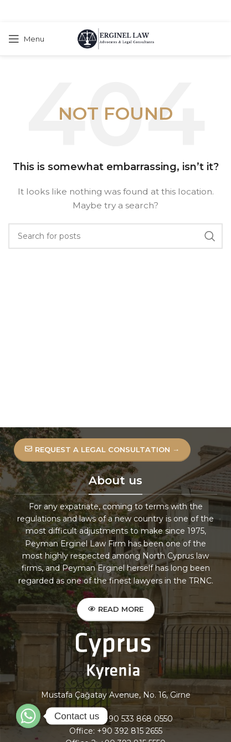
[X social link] (100, 11)
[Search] (115, 236)
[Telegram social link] (142, 11)
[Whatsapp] (28, 716)
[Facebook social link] (87, 11)
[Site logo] (116, 38)
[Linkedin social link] (128, 11)
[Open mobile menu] (26, 39)
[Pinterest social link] (114, 11)
